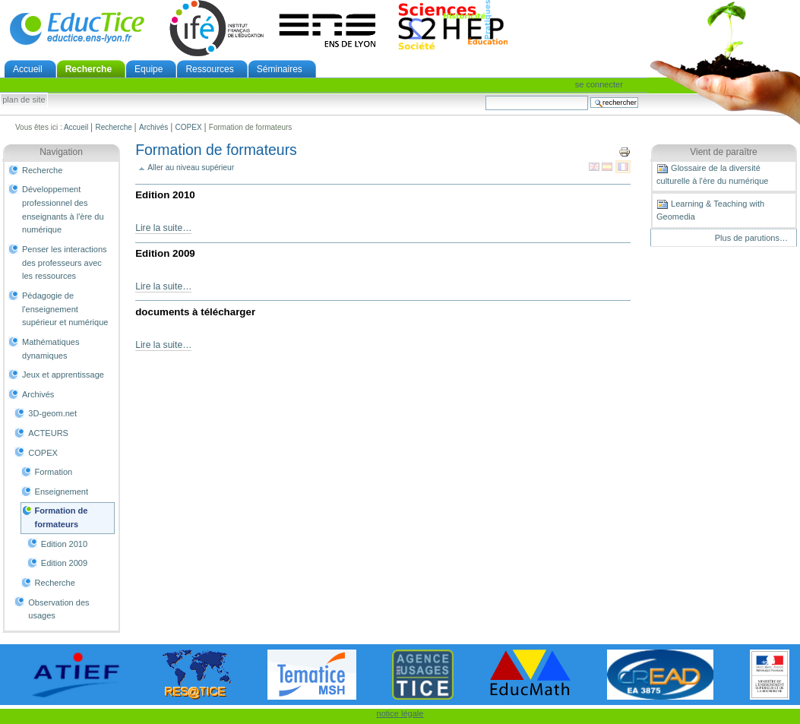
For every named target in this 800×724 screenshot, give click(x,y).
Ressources (209, 69)
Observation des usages (58, 609)
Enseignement (62, 491)
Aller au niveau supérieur (190, 167)
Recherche (88, 69)
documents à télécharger (195, 312)
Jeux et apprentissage (63, 374)
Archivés (153, 127)
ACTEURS (48, 433)
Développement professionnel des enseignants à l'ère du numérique (63, 209)
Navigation (61, 152)
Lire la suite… (163, 228)
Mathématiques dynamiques (50, 348)
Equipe (148, 69)
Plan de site (23, 100)
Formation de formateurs (61, 517)
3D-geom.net (52, 413)
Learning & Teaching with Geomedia (710, 209)
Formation (54, 471)
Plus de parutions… (751, 237)
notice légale (400, 713)
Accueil (28, 69)
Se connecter (599, 84)
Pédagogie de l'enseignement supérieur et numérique (65, 309)
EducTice (76, 28)
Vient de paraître (723, 152)
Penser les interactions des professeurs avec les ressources (64, 262)
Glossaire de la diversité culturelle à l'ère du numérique (712, 174)
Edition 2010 (64, 544)
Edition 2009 (64, 563)
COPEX (188, 127)
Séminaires (279, 69)
